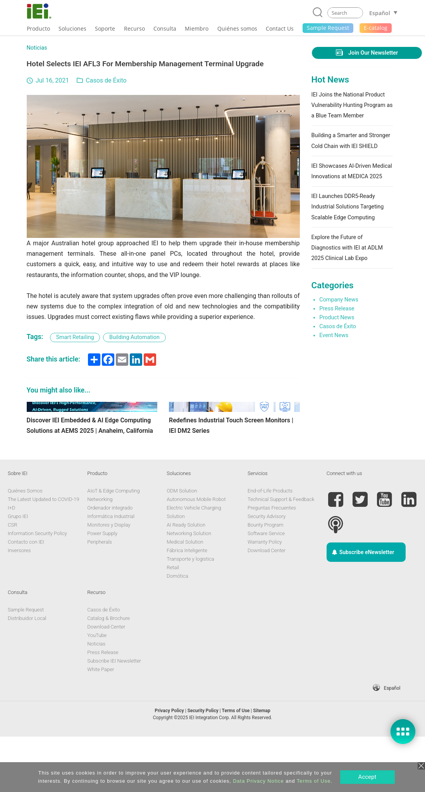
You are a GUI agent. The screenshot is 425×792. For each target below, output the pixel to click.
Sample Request (26, 665)
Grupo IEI (18, 572)
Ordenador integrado (109, 563)
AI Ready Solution (186, 581)
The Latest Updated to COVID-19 (43, 555)
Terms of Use (313, 781)
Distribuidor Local (27, 674)
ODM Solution (182, 546)
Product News (336, 317)
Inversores (19, 606)
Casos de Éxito (106, 80)
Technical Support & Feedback (281, 555)
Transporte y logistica (190, 615)
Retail (173, 623)
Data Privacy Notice (258, 781)
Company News (338, 299)
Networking (99, 555)
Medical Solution (185, 598)
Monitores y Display (108, 581)
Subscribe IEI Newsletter (114, 717)
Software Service (266, 589)
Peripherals (99, 598)
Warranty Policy (265, 598)
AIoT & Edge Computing (113, 546)
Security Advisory (267, 572)
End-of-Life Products (270, 546)
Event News (333, 335)
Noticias (37, 48)
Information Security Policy (37, 589)
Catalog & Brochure (108, 674)
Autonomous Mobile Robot (196, 555)
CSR (12, 581)
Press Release (336, 308)
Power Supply (102, 589)
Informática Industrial (110, 572)
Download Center (267, 606)
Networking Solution (189, 589)
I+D (11, 563)
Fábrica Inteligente (187, 606)
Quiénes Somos (25, 546)
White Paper (100, 725)
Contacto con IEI (26, 598)
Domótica (177, 632)
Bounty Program (265, 581)
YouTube (97, 691)
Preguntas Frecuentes (272, 563)
